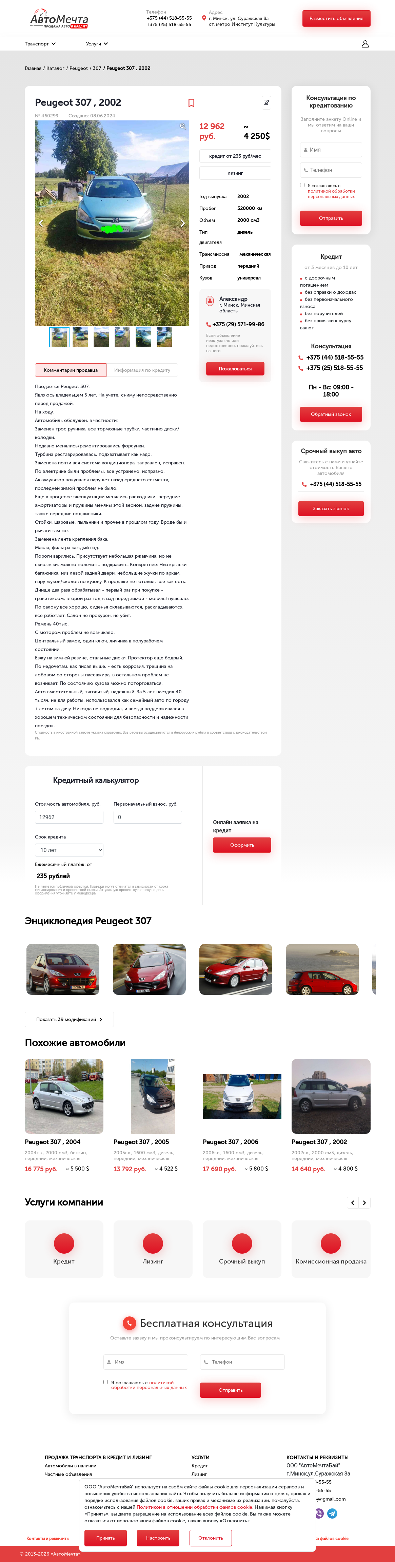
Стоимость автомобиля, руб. (67, 804)
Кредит (200, 1466)
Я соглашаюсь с (331, 191)
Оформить (242, 845)
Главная (33, 68)
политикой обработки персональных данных (331, 194)
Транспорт (40, 44)
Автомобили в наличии (70, 1466)
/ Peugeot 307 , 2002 (126, 68)
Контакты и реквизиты (318, 1458)
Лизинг (199, 1474)
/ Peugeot (77, 68)
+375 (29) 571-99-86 (238, 324)
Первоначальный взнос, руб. (145, 804)
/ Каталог (53, 68)
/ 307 (95, 68)
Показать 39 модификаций (69, 1019)
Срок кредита (50, 837)
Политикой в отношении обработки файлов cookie (194, 1507)
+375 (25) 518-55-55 (165, 24)
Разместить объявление (336, 18)
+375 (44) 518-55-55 (165, 18)
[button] (183, 126)
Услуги (97, 44)
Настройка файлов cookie (323, 1538)
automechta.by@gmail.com (316, 1499)
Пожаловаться (235, 369)
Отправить (331, 218)
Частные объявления (68, 1474)
